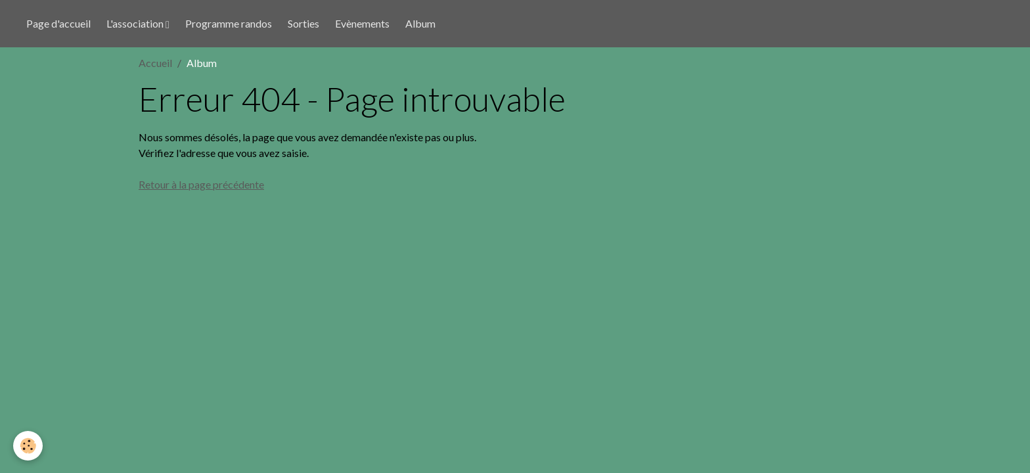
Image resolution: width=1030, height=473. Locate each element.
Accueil (155, 62)
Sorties (303, 23)
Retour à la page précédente (201, 184)
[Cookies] (28, 446)
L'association (136, 23)
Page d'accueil (58, 23)
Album (420, 23)
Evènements (362, 23)
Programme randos (228, 23)
